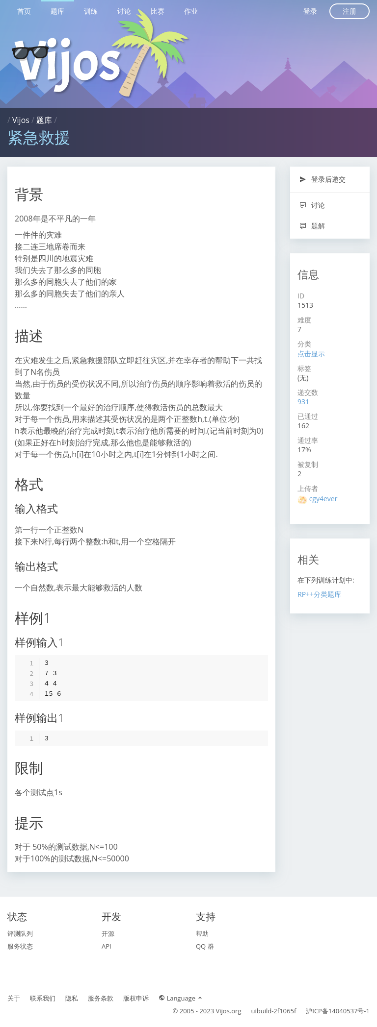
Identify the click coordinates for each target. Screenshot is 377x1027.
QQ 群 (205, 946)
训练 (91, 11)
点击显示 (311, 353)
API (106, 946)
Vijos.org (229, 1010)
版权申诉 (136, 998)
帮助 (202, 933)
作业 (191, 11)
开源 (108, 933)
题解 (312, 225)
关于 (13, 998)
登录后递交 (322, 179)
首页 (24, 11)
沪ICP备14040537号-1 (338, 1010)
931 (303, 401)
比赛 (157, 11)
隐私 (71, 998)
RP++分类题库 (319, 594)
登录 (310, 11)
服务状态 (20, 946)
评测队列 (20, 933)
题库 (57, 11)
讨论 (124, 11)
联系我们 (42, 998)
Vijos (20, 120)
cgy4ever (323, 498)
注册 (349, 11)
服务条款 (100, 998)
